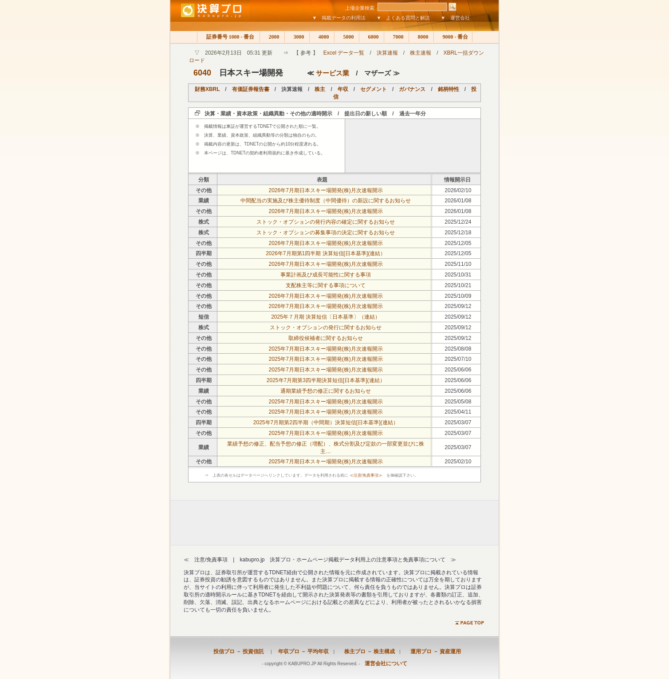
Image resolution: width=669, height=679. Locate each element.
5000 (346, 37)
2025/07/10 (458, 359)
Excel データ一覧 (344, 53)
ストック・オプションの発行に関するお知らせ (326, 327)
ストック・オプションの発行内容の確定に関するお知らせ (325, 222)
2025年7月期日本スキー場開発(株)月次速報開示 (326, 349)
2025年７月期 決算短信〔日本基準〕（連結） (325, 317)
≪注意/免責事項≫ (366, 475)
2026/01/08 (458, 200)
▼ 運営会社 (455, 17)
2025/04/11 (458, 412)
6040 (202, 72)
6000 (371, 37)
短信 (203, 317)
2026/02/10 (458, 190)
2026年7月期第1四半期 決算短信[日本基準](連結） (326, 253)
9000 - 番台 (452, 37)
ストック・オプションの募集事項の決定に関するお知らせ (325, 232)
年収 (343, 89)
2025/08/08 (458, 349)
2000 (272, 37)
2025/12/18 (458, 232)
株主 (320, 89)
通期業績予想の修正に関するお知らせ (325, 391)
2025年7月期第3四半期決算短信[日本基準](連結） (326, 380)
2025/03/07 (458, 422)
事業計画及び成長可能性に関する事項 (325, 275)
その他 (204, 190)
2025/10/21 (458, 285)
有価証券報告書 (250, 89)
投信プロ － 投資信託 (238, 651)
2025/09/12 (458, 306)
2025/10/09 (458, 296)
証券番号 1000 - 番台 (228, 37)
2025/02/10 (458, 461)
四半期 (204, 253)
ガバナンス (412, 89)
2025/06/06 (458, 370)
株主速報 (420, 53)
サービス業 (332, 73)
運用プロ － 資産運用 (433, 651)
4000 (322, 37)
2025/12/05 (458, 243)
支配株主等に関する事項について (326, 285)
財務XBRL (207, 89)
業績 (203, 200)
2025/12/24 (458, 222)
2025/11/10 (458, 264)
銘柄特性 (448, 89)
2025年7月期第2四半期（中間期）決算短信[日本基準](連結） (325, 422)
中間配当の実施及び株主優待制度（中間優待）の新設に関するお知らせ (325, 200)
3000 (297, 37)
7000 (396, 37)
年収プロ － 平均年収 (301, 651)
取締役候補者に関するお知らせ (325, 338)
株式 (203, 222)
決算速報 (387, 53)
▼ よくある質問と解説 (403, 17)
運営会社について (386, 663)
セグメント (373, 89)
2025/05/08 (458, 402)
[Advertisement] (413, 145)
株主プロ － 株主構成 (367, 651)
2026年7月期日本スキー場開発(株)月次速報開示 (326, 190)
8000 (421, 37)
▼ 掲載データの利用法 (339, 17)
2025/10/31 (458, 275)
